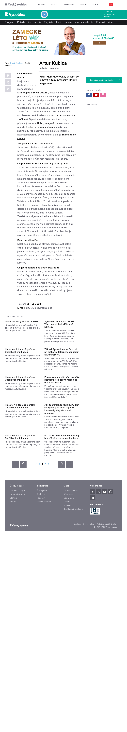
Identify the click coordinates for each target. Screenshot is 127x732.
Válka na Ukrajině (17, 608)
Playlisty (48, 22)
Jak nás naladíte (84, 22)
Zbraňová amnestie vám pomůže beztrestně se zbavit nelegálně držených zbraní (61, 458)
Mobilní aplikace (44, 619)
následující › (61, 582)
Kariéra (67, 619)
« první (15, 582)
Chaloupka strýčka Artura (33, 111)
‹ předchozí (23, 582)
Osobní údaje (88, 642)
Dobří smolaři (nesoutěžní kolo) (21, 360)
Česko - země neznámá (39, 145)
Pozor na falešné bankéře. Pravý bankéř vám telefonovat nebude (61, 554)
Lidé (58, 22)
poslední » (69, 582)
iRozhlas (40, 4)
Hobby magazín (46, 141)
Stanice (74, 4)
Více (111, 22)
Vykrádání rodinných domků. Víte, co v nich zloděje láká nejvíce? (59, 363)
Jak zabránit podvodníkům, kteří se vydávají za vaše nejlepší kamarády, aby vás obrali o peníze (61, 507)
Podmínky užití (102, 642)
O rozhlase (85, 4)
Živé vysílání (42, 608)
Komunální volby (17, 612)
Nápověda (68, 612)
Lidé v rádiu (69, 616)
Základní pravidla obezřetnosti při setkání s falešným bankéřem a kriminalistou (61, 410)
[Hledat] (118, 4)
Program (50, 4)
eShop (13, 619)
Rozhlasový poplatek (73, 627)
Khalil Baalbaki (16, 93)
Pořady (21, 22)
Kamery (107, 17)
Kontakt (100, 22)
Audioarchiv (109, 14)
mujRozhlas (62, 4)
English (114, 642)
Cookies (77, 642)
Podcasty (41, 616)
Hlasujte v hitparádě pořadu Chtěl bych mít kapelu (20, 409)
